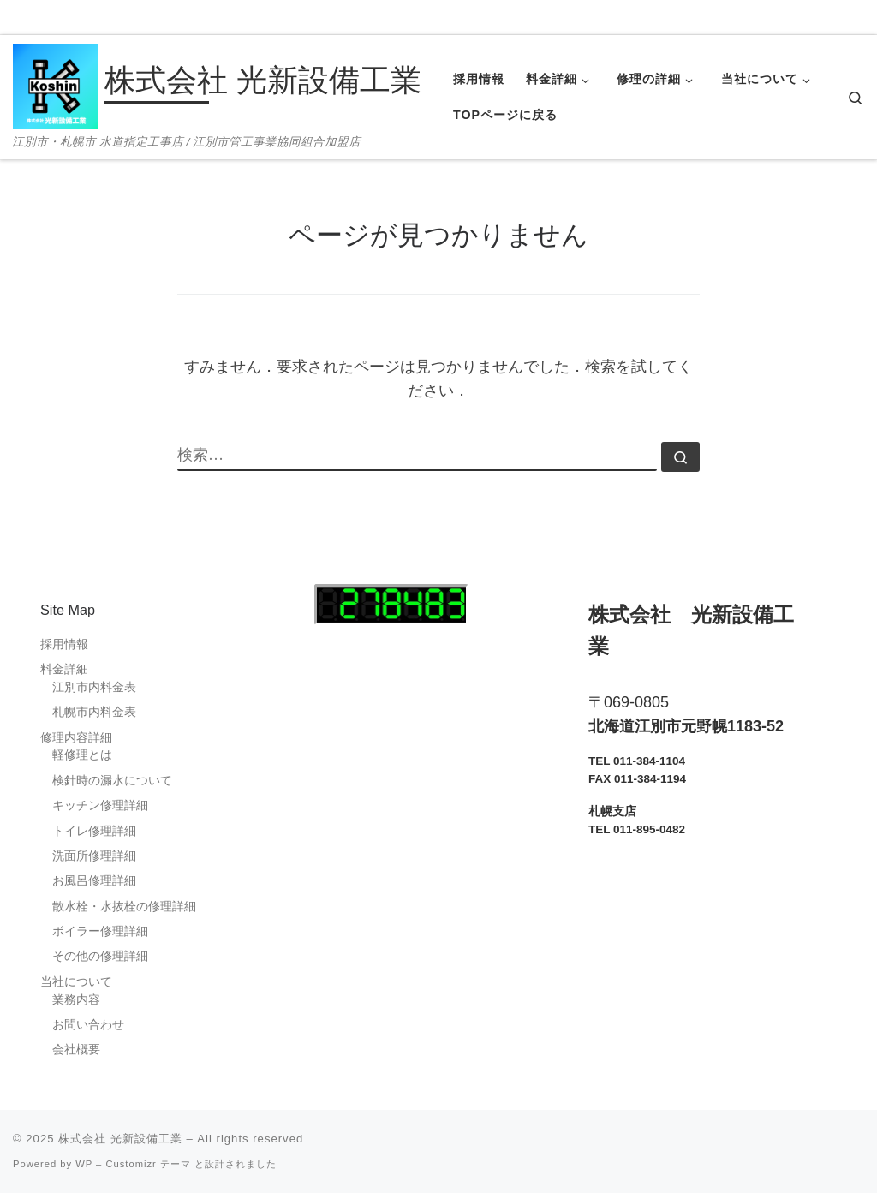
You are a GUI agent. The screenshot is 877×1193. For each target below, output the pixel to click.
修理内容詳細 (76, 737)
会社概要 (76, 1049)
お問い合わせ (88, 1024)
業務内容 (76, 999)
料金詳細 (64, 669)
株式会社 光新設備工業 (120, 1138)
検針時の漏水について (112, 780)
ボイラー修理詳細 (100, 931)
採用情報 (64, 644)
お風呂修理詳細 (94, 880)
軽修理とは (82, 755)
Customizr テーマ (147, 1164)
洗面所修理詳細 (94, 856)
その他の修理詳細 (100, 956)
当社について (76, 981)
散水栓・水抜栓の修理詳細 (124, 906)
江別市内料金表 (94, 687)
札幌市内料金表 (94, 712)
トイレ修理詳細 (94, 831)
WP (83, 1164)
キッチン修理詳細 (100, 805)
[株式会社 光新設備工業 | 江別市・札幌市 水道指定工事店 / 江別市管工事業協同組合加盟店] (55, 84)
